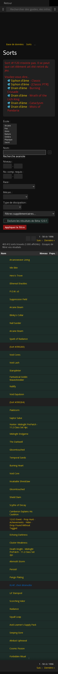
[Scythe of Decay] (5, 505)
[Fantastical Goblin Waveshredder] (5, 378)
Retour (8, 3)
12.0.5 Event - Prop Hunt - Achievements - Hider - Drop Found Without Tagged (22, 524)
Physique (10, 139)
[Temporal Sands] (5, 457)
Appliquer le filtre (15, 227)
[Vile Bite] (5, 268)
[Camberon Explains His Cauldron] (5, 513)
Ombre (10, 136)
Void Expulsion (17, 394)
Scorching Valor (17, 601)
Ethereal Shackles (18, 283)
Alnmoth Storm (17, 561)
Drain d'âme (17, 88)
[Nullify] (5, 386)
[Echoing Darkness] (5, 535)
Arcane (10, 125)
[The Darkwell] (5, 442)
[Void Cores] (5, 355)
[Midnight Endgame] (5, 434)
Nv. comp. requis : (13, 171)
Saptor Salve (16, 418)
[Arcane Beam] (5, 307)
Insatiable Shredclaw (20, 481)
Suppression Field (18, 299)
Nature (10, 134)
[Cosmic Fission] (5, 648)
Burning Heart (17, 465)
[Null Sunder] (5, 323)
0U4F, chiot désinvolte (21, 585)
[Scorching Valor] (5, 601)
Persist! (13, 569)
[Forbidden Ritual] (5, 656)
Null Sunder (15, 323)
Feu (10, 128)
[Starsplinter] (5, 370)
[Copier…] (28, 238)
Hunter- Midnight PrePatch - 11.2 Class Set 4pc (24, 426)
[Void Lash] (5, 362)
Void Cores (15, 354)
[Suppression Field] (5, 299)
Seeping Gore (16, 632)
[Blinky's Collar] (5, 315)
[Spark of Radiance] (5, 339)
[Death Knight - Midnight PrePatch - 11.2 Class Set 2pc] (5, 552)
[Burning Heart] (5, 465)
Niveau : (7, 161)
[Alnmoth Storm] (5, 561)
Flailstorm (14, 410)
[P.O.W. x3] (5, 291)
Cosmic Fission (17, 648)
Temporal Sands (18, 457)
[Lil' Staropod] (5, 593)
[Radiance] (5, 609)
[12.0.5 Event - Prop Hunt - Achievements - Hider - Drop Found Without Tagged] (5, 524)
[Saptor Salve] (5, 418)
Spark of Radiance (19, 338)
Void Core (14, 473)
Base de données (15, 44)
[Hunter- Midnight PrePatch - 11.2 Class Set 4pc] (5, 426)
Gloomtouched (17, 449)
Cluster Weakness (18, 542)
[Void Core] (5, 473)
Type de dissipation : (15, 202)
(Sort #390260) (17, 346)
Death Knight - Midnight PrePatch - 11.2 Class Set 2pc (22, 552)
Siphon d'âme (18, 80)
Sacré (10, 142)
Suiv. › (39, 240)
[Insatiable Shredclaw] (5, 481)
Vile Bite (14, 267)
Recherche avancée (14, 156)
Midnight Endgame (19, 433)
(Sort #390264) (17, 402)
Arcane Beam (16, 307)
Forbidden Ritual (18, 656)
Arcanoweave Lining (20, 259)
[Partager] (55, 9)
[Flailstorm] (5, 410)
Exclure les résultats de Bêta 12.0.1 (27, 220)
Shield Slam (15, 497)
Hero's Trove (16, 275)
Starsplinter (15, 370)
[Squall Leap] (5, 617)
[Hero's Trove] (5, 275)
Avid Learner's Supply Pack (23, 624)
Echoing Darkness (19, 534)
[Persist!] (5, 569)
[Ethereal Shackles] (5, 283)
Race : (6, 182)
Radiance (14, 608)
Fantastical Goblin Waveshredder (18, 378)
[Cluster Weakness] (5, 543)
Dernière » (49, 240)
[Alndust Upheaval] (5, 640)
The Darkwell (16, 441)
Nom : (6, 147)
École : (6, 121)
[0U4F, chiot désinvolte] (5, 585)
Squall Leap (15, 616)
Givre (10, 131)
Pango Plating (17, 577)
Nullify (13, 386)
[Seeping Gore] (5, 633)
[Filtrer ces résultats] (33, 238)
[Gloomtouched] (5, 450)
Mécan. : (7, 192)
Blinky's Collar (16, 315)
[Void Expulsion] (5, 394)
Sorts (29, 44)
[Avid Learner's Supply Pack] (5, 625)
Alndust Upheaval (18, 640)
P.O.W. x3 (14, 291)
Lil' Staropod (16, 593)
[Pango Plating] (5, 577)
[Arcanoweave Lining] (5, 260)
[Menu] (3, 9)
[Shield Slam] (5, 497)
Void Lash (14, 362)
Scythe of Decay (18, 505)
